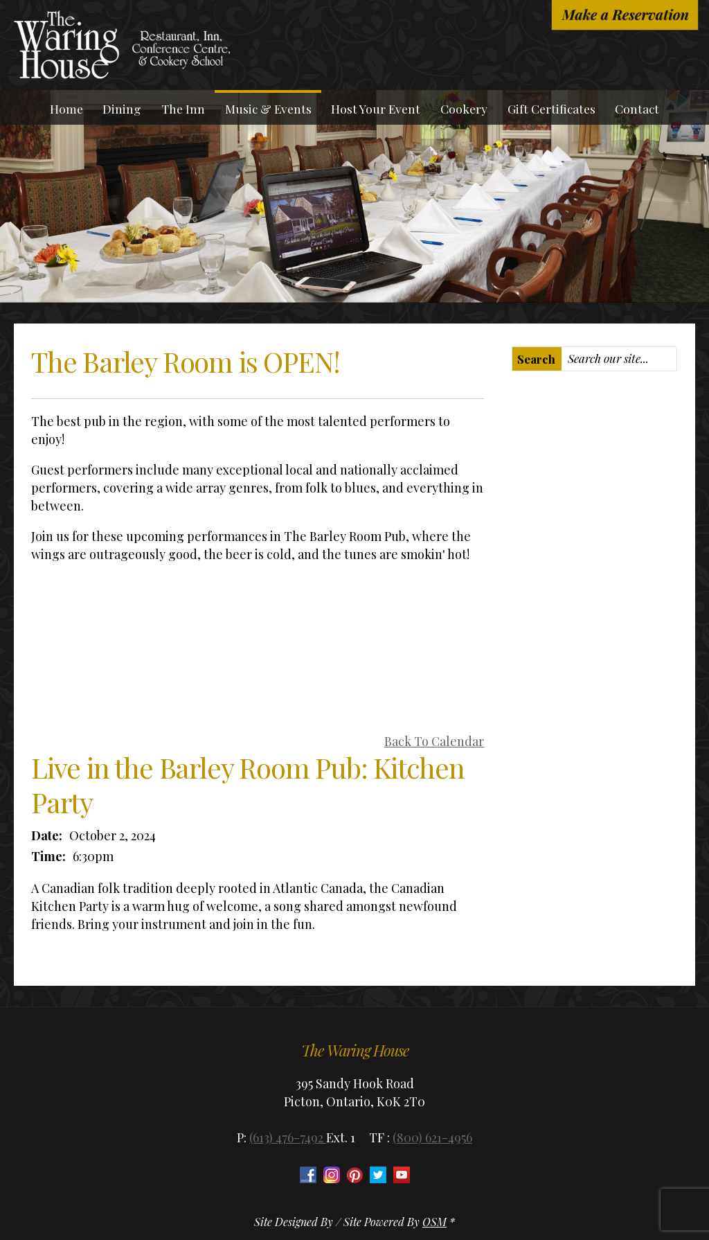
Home (66, 108)
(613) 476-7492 (287, 1137)
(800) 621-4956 (432, 1137)
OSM (434, 1221)
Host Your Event (375, 108)
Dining (121, 108)
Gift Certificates (551, 108)
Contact (637, 108)
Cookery (463, 108)
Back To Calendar (434, 741)
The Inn (183, 108)
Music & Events (268, 108)
